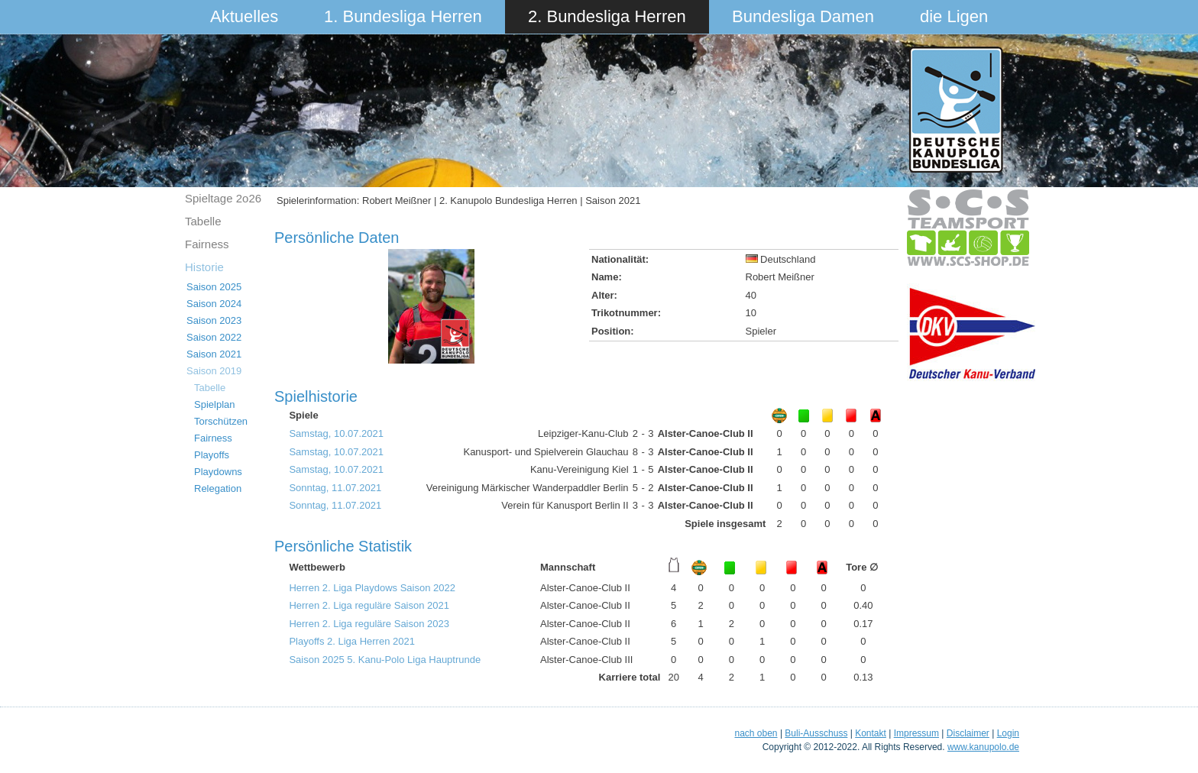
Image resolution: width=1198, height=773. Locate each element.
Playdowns (218, 471)
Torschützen (221, 421)
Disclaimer (968, 733)
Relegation (217, 488)
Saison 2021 (213, 354)
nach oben (755, 733)
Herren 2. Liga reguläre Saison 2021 (369, 605)
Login (1008, 733)
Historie (204, 266)
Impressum (916, 733)
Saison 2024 (213, 303)
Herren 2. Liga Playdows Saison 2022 (372, 587)
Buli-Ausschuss (816, 733)
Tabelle (203, 221)
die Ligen (954, 16)
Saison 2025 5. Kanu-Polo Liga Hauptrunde (385, 659)
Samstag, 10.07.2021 (336, 433)
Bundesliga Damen (803, 16)
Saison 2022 (213, 337)
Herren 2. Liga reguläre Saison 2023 (369, 623)
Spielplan (214, 404)
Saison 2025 (213, 287)
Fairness (207, 244)
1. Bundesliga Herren (403, 16)
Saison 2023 (213, 320)
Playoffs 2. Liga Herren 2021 (352, 641)
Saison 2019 (213, 371)
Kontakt (870, 733)
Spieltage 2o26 (223, 198)
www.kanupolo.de (983, 747)
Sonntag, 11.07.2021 (335, 487)
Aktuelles (244, 16)
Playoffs (211, 455)
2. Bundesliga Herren (607, 16)
